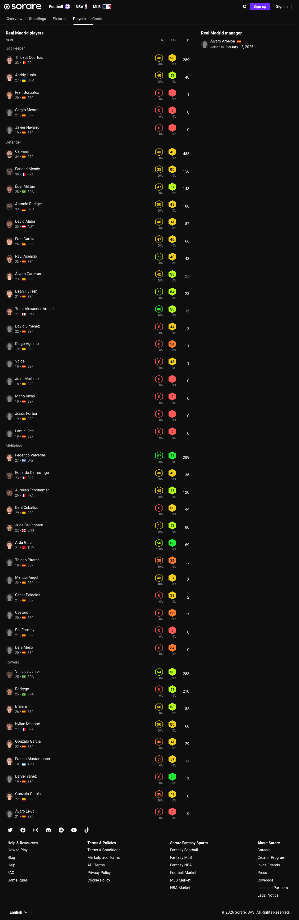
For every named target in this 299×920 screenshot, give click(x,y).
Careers (263, 850)
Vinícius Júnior (27, 671)
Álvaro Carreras (28, 274)
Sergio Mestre (27, 110)
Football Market (183, 872)
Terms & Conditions (104, 850)
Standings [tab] (37, 19)
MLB (102, 6)
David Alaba (25, 221)
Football (59, 6)
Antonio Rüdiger (28, 204)
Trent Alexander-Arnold (34, 309)
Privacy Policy (99, 872)
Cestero (21, 612)
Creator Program (271, 857)
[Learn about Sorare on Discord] (48, 830)
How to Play (18, 850)
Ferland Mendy (27, 169)
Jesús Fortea (26, 413)
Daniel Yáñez (26, 776)
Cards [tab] (97, 19)
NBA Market (180, 888)
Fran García (24, 239)
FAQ (11, 872)
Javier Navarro (27, 127)
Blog (11, 857)
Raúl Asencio (26, 256)
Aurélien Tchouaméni (33, 490)
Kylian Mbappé (27, 724)
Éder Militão (25, 186)
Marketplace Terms (103, 857)
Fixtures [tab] (59, 19)
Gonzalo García (28, 741)
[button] (245, 6)
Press (262, 872)
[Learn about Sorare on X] (10, 830)
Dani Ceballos (26, 507)
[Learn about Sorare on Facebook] (22, 830)
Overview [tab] (14, 19)
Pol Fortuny (24, 630)
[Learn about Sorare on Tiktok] (86, 830)
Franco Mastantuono (32, 759)
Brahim (21, 706)
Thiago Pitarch (27, 560)
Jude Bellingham (29, 525)
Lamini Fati (24, 431)
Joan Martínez (27, 378)
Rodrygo (22, 689)
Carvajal (22, 151)
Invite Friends (268, 865)
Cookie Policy (98, 880)
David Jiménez (27, 326)
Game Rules (18, 880)
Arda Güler (24, 542)
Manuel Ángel (26, 577)
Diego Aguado (27, 343)
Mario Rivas (25, 396)
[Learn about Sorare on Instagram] (35, 830)
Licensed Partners (272, 888)
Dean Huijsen (26, 291)
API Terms (96, 865)
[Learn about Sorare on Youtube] (73, 830)
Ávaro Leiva (25, 811)
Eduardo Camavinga (32, 472)
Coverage (265, 880)
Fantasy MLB (181, 857)
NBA (81, 6)
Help (11, 865)
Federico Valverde (30, 455)
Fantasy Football (184, 850)
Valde (20, 361)
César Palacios (27, 595)
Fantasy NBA (181, 865)
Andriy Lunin (25, 75)
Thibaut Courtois (29, 57)
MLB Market (180, 880)
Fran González (27, 92)
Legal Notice (267, 895)
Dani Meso (24, 647)
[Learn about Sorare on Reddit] (61, 830)
